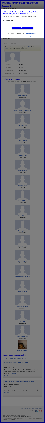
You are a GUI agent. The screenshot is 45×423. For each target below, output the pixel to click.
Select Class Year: (8, 20)
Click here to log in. (31, 33)
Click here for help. (26, 36)
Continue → (22, 28)
